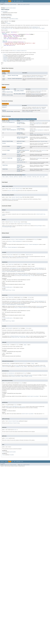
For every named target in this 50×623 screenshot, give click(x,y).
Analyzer (4, 107)
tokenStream (19, 165)
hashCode (20, 176)
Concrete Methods (32, 119)
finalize (11, 176)
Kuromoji (5, 56)
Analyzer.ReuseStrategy (13, 75)
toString (34, 176)
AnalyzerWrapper (4, 18)
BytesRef (4, 154)
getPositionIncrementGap (22, 137)
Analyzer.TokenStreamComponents (15, 78)
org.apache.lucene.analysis (10, 7)
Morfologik (5, 57)
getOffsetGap (20, 132)
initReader (19, 146)
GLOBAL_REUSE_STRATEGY (19, 90)
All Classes (2, 3)
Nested (5, 4)
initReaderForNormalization (23, 150)
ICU (4, 55)
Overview (2, 1)
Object (6, 22)
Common (5, 54)
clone (3, 176)
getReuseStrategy (20, 141)
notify (24, 176)
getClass (16, 176)
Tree (14, 1)
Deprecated (18, 1)
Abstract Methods (22, 119)
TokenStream (9, 158)
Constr (11, 4)
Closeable (3, 15)
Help (22, 1)
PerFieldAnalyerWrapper (7, 226)
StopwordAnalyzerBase (13, 18)
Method (14, 4)
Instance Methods (13, 119)
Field (8, 4)
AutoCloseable (9, 15)
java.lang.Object (4, 11)
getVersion (19, 143)
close (18, 126)
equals (6, 176)
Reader (8, 146)
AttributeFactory (11, 122)
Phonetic (5, 58)
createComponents (20, 128)
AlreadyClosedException (7, 287)
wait (38, 176)
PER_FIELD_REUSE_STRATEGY (19, 93)
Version (4, 143)
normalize (19, 154)
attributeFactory (20, 122)
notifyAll (29, 176)
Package (6, 1)
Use (12, 1)
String (18, 123)
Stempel (5, 61)
